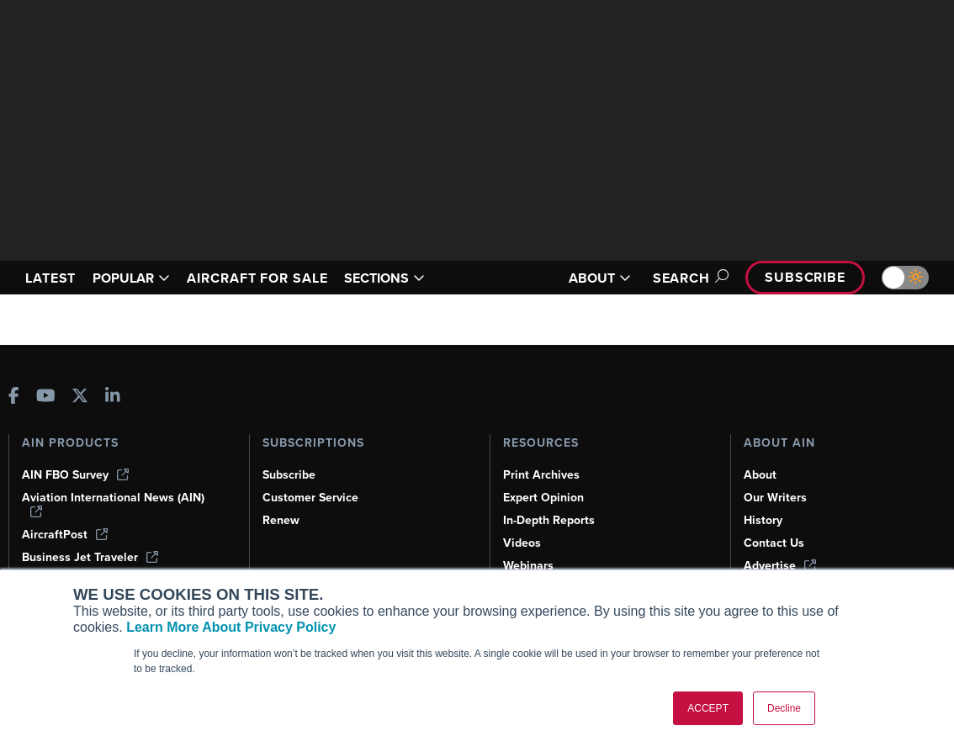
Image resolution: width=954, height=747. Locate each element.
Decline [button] (784, 708)
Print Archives (541, 475)
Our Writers (775, 497)
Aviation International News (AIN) (113, 503)
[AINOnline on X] (80, 397)
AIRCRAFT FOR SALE (257, 278)
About (760, 475)
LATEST (50, 278)
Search (688, 278)
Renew (280, 520)
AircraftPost (65, 534)
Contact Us (774, 543)
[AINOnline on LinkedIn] (112, 397)
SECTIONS (384, 278)
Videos (522, 543)
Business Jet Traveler (90, 557)
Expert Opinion (543, 497)
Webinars (528, 566)
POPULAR (131, 278)
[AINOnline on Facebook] (13, 397)
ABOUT (600, 278)
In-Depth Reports (549, 520)
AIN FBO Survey (75, 475)
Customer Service (310, 497)
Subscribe (805, 277)
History (763, 520)
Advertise (780, 566)
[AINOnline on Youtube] (46, 397)
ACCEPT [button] (708, 708)
